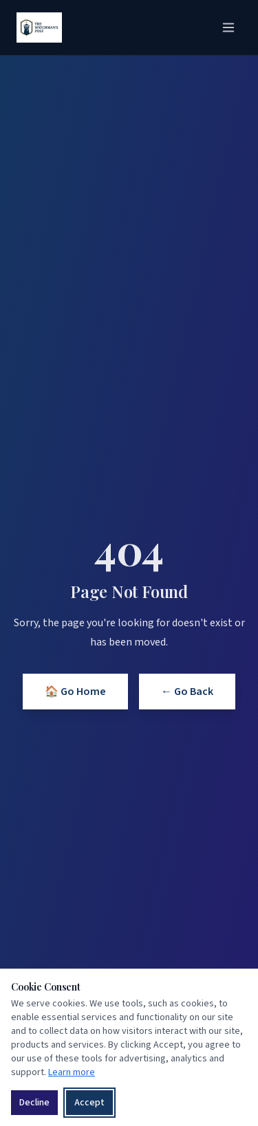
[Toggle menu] (228, 27)
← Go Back (187, 691)
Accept (89, 1103)
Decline (34, 1103)
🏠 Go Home (75, 691)
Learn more (71, 1072)
